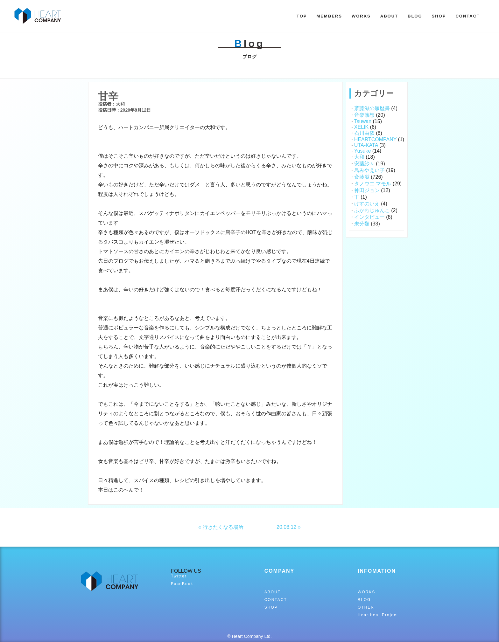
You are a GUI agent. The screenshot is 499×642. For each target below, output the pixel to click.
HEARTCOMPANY (375, 139)
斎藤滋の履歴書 (372, 108)
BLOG (415, 16)
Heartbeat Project (378, 615)
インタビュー (369, 217)
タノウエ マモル (372, 183)
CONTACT (467, 16)
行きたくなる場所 (223, 527)
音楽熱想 (364, 115)
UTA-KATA (366, 145)
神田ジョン (367, 190)
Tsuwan (362, 121)
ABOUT (389, 16)
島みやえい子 (369, 170)
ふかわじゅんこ (372, 210)
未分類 (361, 223)
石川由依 (364, 133)
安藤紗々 (364, 163)
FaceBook (182, 584)
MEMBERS (329, 16)
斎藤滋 (361, 177)
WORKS (361, 16)
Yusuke (362, 151)
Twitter (178, 576)
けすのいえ (367, 203)
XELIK (361, 127)
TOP (302, 16)
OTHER (366, 607)
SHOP (439, 16)
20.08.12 (286, 527)
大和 (359, 157)
